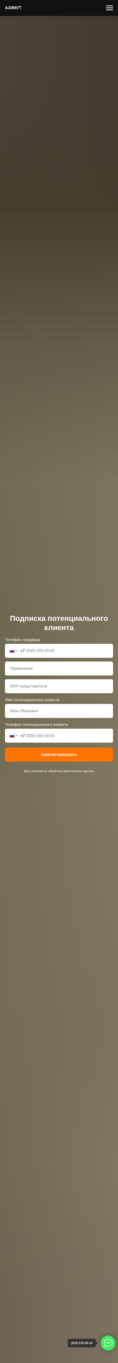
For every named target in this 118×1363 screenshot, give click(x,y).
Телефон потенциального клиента (36, 724)
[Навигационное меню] (109, 7)
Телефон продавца (22, 640)
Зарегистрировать (59, 754)
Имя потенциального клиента (32, 700)
